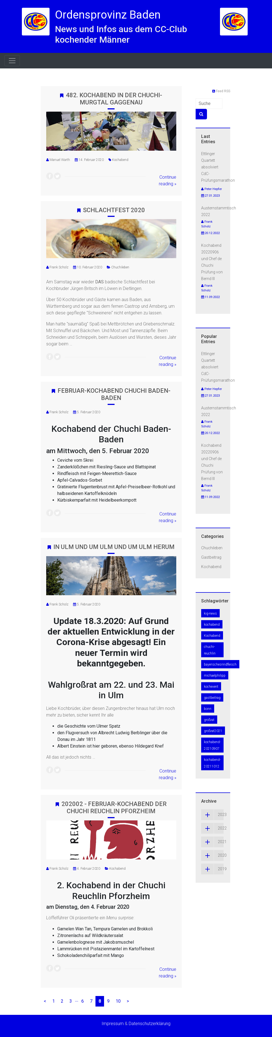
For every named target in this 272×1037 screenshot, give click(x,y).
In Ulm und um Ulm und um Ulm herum (114, 546)
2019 (212, 869)
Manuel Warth (60, 160)
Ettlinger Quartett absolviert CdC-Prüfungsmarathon (218, 167)
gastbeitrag (212, 698)
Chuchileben (120, 267)
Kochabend (120, 160)
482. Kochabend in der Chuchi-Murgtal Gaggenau (114, 99)
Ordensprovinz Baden (107, 14)
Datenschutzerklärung (149, 1023)
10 (118, 1001)
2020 (212, 855)
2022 (212, 828)
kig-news (210, 613)
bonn (207, 709)
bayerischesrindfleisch (220, 664)
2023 (212, 814)
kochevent (211, 687)
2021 (212, 841)
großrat (209, 720)
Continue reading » (167, 180)
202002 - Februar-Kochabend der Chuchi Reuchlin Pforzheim (114, 807)
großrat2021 (213, 731)
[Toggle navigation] (12, 60)
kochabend (212, 625)
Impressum (113, 1023)
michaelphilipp (215, 675)
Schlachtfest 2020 (114, 210)
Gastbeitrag (211, 557)
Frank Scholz (59, 267)
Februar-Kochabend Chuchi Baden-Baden (114, 394)
